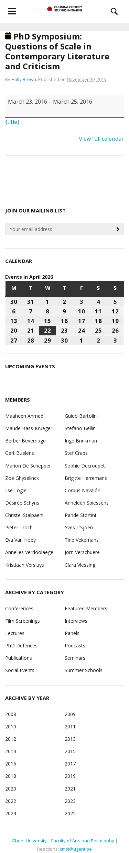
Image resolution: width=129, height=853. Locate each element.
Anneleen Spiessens (87, 502)
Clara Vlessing (80, 565)
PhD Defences (21, 645)
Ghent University (29, 841)
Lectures (14, 633)
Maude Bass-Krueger (28, 428)
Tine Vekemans (82, 540)
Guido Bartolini (81, 416)
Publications (18, 658)
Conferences (19, 608)
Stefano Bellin (80, 428)
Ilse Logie (15, 490)
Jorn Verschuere (82, 552)
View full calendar (101, 138)
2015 (70, 751)
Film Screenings (22, 621)
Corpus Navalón (82, 490)
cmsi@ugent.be (76, 849)
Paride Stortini (80, 515)
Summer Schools (84, 670)
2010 (10, 726)
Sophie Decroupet (85, 465)
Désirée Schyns (22, 502)
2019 (70, 776)
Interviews (76, 621)
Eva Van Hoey (20, 540)
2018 (10, 776)
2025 (70, 813)
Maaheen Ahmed (24, 416)
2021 (70, 788)
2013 (70, 739)
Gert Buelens (19, 453)
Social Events (19, 670)
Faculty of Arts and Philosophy (82, 841)
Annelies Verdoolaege (29, 552)
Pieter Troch (19, 527)
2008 (10, 714)
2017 (70, 763)
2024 (10, 813)
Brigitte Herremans (86, 478)
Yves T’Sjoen (79, 527)
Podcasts (75, 645)
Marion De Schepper (28, 465)
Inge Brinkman (81, 440)
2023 (70, 801)
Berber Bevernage (25, 440)
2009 (70, 714)
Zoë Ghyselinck (22, 478)
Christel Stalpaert (24, 515)
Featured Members (86, 608)
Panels (72, 633)
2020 (10, 788)
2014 (10, 751)
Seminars (75, 658)
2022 (10, 801)
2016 (10, 763)
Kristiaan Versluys (24, 565)
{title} (12, 122)
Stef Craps (76, 453)
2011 (70, 726)
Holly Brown (23, 79)
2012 (10, 739)
